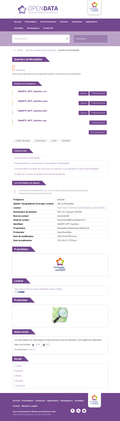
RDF (47, 345)
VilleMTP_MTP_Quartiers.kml (32, 111)
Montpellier (66, 141)
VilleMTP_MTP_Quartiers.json (32, 101)
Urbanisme (20, 70)
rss (78, 411)
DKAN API (31, 350)
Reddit (17, 376)
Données (64, 22)
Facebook (19, 386)
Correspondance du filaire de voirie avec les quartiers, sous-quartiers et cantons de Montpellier (56, 169)
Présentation (31, 22)
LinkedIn (18, 371)
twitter (84, 411)
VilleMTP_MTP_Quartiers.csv (32, 91)
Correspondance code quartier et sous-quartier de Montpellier (42, 163)
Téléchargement (98, 93)
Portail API (48, 28)
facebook (73, 411)
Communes (77, 22)
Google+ (19, 381)
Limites (54, 141)
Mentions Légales (30, 406)
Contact (16, 406)
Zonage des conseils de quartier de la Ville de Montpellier (39, 174)
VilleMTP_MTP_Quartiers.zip (32, 120)
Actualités (18, 28)
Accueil (17, 22)
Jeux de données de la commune (41, 50)
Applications (91, 22)
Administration (41, 141)
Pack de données (48, 22)
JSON (37, 345)
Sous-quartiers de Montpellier (27, 158)
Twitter (18, 366)
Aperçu (83, 93)
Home (20, 50)
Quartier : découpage (23, 141)
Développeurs (33, 28)
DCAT (45, 191)
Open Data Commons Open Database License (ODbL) (81, 208)
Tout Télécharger (97, 132)
